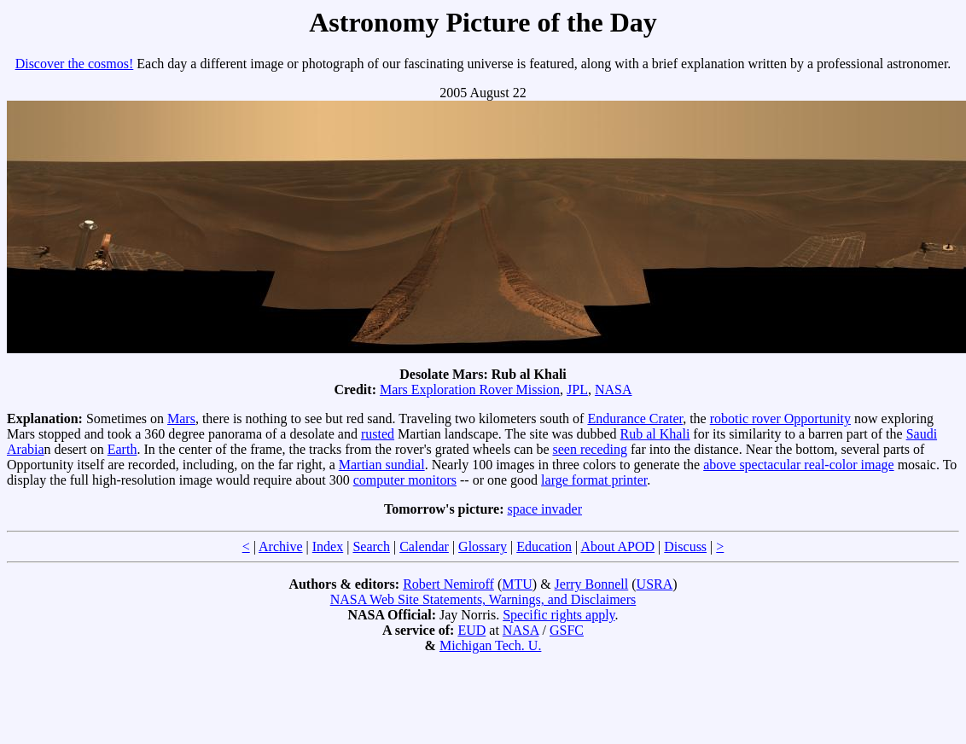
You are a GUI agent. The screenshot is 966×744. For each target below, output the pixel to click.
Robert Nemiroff (448, 584)
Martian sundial (382, 464)
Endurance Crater (635, 418)
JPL (577, 389)
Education (544, 546)
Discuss (685, 546)
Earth (122, 449)
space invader (545, 509)
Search (371, 546)
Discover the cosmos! (74, 63)
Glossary (482, 546)
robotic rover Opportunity (780, 418)
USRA (655, 584)
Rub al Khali (655, 434)
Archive (281, 546)
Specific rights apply (558, 614)
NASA (613, 389)
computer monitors (405, 480)
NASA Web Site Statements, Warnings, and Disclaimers (483, 599)
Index (327, 546)
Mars (181, 418)
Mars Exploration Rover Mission (470, 389)
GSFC (567, 630)
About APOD (617, 546)
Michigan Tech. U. (490, 645)
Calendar (424, 546)
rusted (377, 434)
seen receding (590, 449)
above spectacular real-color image (798, 464)
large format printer (594, 480)
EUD (471, 630)
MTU (517, 584)
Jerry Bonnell (592, 584)
